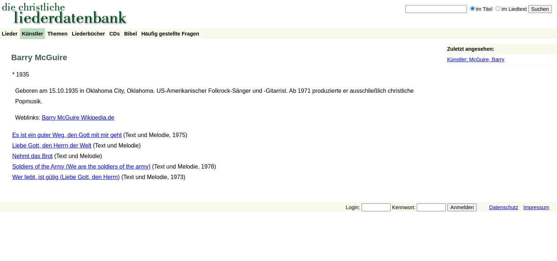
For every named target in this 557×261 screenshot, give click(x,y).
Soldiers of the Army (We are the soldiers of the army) (81, 166)
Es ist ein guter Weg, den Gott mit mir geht (67, 135)
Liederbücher (88, 34)
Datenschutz (503, 207)
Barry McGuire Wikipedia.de (78, 118)
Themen (58, 34)
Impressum (536, 207)
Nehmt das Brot (32, 156)
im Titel (481, 9)
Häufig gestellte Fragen (170, 34)
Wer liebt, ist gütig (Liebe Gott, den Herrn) (66, 177)
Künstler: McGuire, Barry (475, 59)
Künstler (32, 34)
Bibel (130, 34)
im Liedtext (511, 9)
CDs (114, 34)
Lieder (9, 34)
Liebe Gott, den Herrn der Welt (52, 145)
